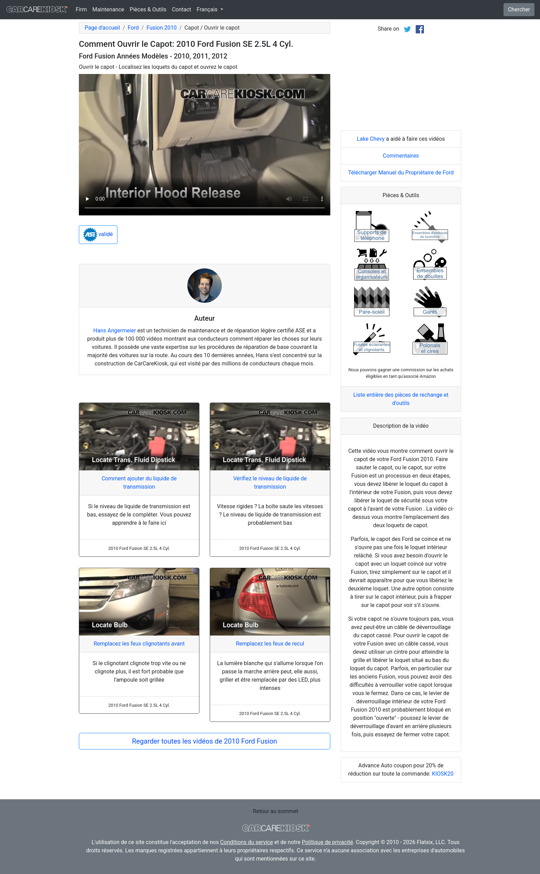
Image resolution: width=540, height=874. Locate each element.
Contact (181, 9)
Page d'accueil (102, 27)
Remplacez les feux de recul (270, 643)
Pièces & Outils (148, 9)
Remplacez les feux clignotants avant (139, 643)
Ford (133, 27)
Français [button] (208, 9)
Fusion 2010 (161, 27)
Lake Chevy (371, 139)
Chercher (519, 9)
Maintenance (108, 9)
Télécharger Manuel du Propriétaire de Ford (401, 172)
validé (98, 235)
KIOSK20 (443, 773)
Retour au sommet (275, 811)
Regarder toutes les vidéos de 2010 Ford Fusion (204, 741)
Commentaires (401, 155)
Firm (81, 9)
